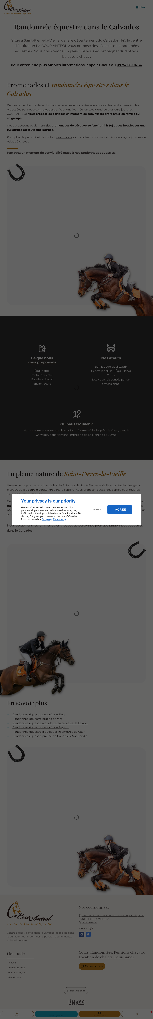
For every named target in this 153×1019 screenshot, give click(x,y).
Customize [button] (96, 509)
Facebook (58, 519)
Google (46, 519)
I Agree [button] (119, 509)
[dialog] (76, 509)
